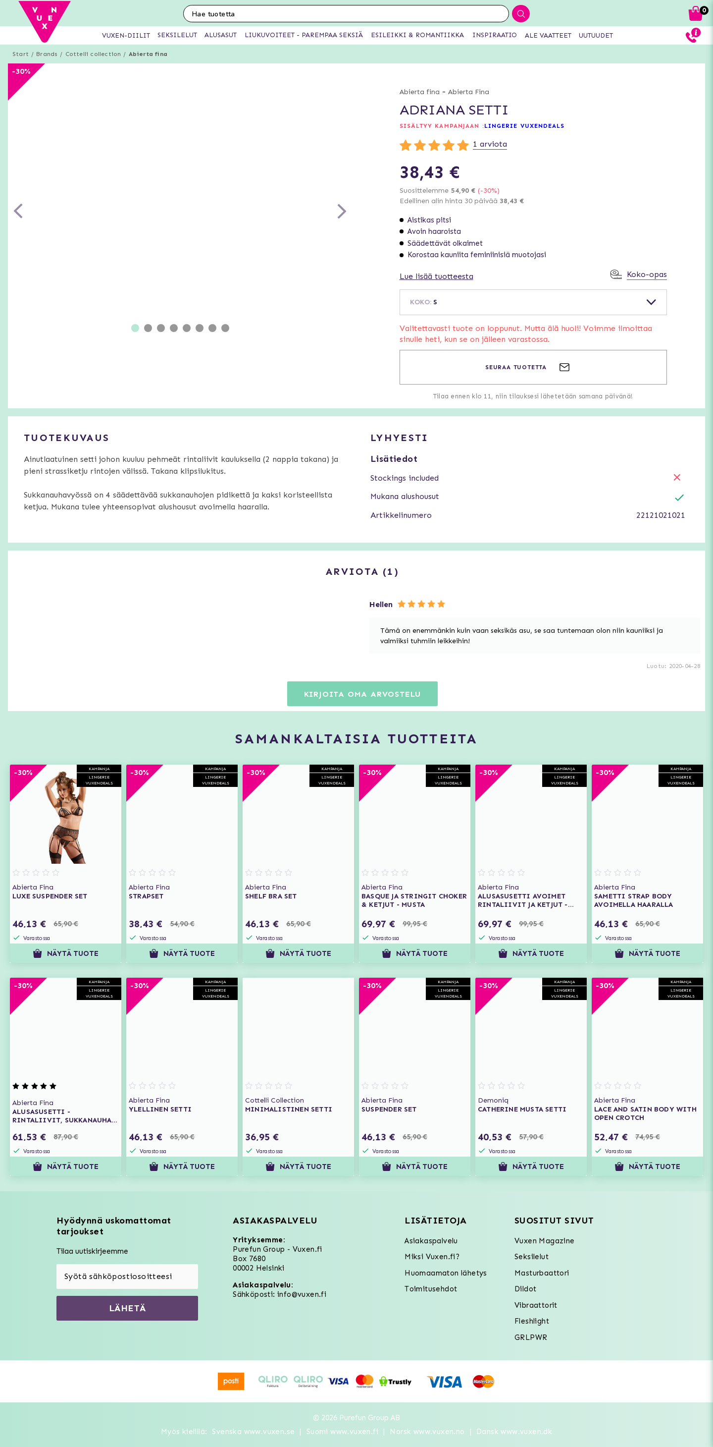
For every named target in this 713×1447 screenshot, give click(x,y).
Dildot (525, 1288)
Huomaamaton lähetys (446, 1273)
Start (20, 54)
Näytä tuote (66, 953)
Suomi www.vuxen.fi (342, 1431)
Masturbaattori (541, 1273)
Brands (46, 54)
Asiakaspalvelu (431, 1240)
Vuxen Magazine (544, 1240)
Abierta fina (148, 54)
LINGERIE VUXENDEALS (524, 125)
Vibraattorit (536, 1305)
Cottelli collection (93, 54)
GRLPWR (530, 1337)
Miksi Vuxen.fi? (432, 1256)
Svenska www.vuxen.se (253, 1431)
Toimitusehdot (431, 1288)
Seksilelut (531, 1256)
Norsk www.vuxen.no (427, 1431)
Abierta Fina (468, 92)
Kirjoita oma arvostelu (362, 694)
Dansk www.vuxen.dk (514, 1431)
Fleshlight (531, 1321)
